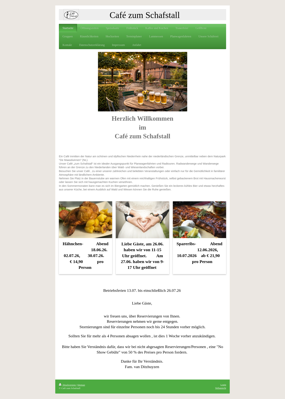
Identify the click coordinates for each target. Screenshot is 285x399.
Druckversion (67, 385)
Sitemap (81, 385)
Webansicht (220, 388)
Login (223, 384)
